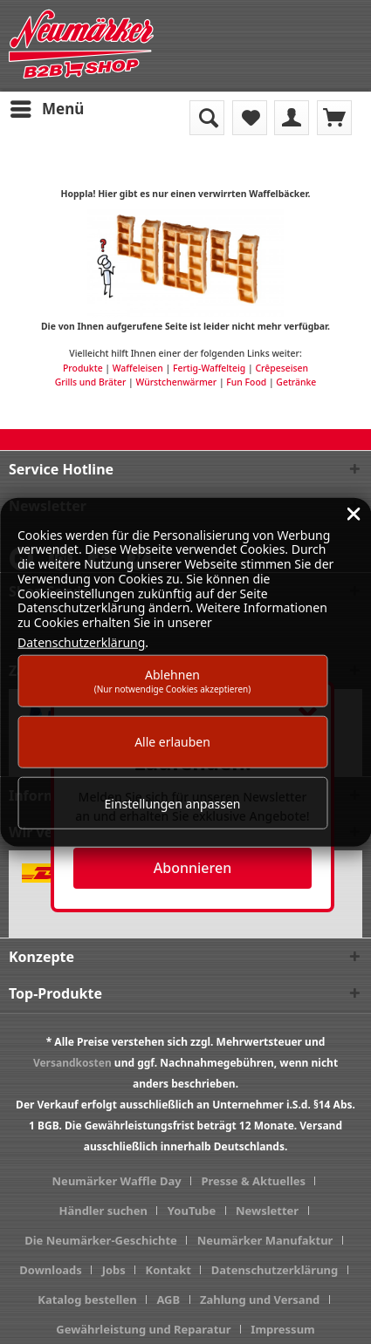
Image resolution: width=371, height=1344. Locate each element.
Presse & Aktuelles (253, 1181)
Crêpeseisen (281, 368)
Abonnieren (192, 867)
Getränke (296, 382)
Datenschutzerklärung (275, 1270)
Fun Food (246, 382)
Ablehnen (172, 679)
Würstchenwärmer (175, 382)
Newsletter (267, 1210)
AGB (168, 1299)
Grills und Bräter (91, 382)
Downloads (50, 1270)
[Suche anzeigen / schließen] (206, 117)
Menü (47, 107)
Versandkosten (72, 1062)
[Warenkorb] (334, 117)
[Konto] (291, 117)
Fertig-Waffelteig (209, 368)
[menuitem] (46, 109)
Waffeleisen (138, 368)
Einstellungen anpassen (173, 803)
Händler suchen (103, 1210)
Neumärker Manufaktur (265, 1240)
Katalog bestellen (87, 1299)
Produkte (83, 368)
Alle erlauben (172, 741)
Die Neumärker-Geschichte (100, 1240)
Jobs (114, 1270)
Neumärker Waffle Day (117, 1181)
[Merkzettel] (249, 117)
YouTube (192, 1210)
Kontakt (168, 1270)
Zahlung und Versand (259, 1299)
